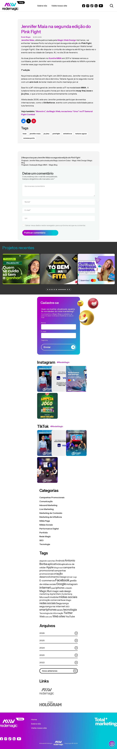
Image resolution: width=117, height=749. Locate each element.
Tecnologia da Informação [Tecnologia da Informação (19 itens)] (51, 611)
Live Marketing (46, 508)
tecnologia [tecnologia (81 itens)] (70, 608)
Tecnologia (44, 543)
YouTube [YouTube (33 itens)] (70, 615)
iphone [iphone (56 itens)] (59, 586)
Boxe (25, 131)
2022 (58, 661)
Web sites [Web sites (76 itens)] (58, 615)
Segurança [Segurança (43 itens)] (62, 601)
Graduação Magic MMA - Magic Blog (43, 162)
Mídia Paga (44, 519)
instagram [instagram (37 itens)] (72, 582)
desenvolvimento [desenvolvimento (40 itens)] (49, 575)
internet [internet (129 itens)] (45, 586)
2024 (58, 646)
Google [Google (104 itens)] (61, 582)
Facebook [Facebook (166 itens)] (62, 579)
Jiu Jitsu (46, 131)
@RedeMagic (63, 361)
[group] (19, 267)
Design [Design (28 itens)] (63, 575)
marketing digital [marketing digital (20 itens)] (47, 592)
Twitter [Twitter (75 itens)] (68, 611)
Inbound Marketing (48, 504)
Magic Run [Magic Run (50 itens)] (45, 589)
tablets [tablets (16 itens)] (60, 608)
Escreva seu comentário (35, 184)
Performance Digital (49, 527)
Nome (27, 199)
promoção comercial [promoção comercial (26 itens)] (49, 598)
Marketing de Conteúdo (50, 511)
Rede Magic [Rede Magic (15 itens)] (66, 599)
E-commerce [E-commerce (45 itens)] (47, 578)
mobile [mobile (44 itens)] (54, 595)
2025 (58, 639)
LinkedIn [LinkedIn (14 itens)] (68, 586)
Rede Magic (26, 35)
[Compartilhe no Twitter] (28, 118)
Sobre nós (37, 722)
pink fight (56, 131)
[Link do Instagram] (87, 5)
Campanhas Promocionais (51, 496)
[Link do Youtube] (101, 5)
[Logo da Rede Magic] (19, 5)
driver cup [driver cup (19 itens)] (72, 575)
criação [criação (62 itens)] (58, 572)
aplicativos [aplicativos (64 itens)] (54, 562)
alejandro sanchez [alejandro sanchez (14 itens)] (47, 559)
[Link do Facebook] (83, 5)
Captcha (44, 338)
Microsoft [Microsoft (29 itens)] (44, 595)
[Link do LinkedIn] (96, 5)
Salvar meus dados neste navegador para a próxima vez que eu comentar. (55, 223)
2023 (58, 653)
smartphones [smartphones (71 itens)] (47, 608)
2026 (58, 631)
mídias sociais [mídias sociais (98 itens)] (67, 595)
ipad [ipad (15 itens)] (53, 586)
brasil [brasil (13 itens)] (60, 566)
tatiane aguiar (81, 131)
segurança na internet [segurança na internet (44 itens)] (52, 604)
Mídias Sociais (46, 523)
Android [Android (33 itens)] (59, 559)
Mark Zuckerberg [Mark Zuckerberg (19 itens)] (64, 592)
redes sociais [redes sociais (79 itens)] (47, 601)
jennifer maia (35, 131)
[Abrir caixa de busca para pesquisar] (111, 5)
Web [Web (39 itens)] (42, 615)
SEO (41, 539)
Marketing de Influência (50, 515)
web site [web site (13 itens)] (48, 615)
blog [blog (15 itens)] (56, 566)
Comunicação (46, 500)
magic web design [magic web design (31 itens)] (61, 589)
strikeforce (67, 131)
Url (26, 216)
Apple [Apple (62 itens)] (49, 565)
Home (35, 718)
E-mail (28, 208)
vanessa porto (29, 136)
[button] (3, 267)
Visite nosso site (40, 726)
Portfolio (43, 531)
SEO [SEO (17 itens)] (67, 605)
